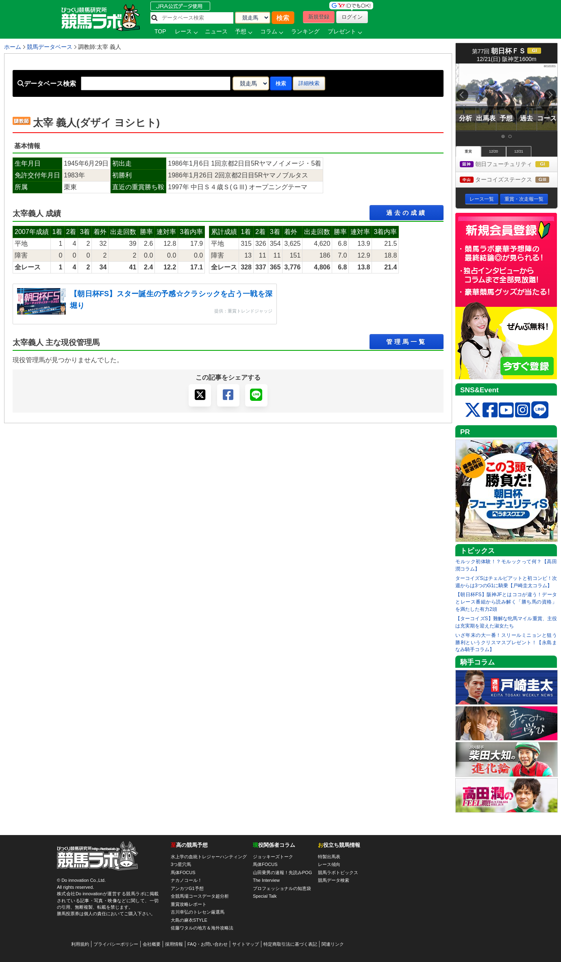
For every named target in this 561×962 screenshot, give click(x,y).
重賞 (468, 151)
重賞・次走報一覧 (524, 199)
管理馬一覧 (406, 341)
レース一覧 (482, 199)
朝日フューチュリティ (508, 164)
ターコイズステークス (508, 180)
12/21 (518, 151)
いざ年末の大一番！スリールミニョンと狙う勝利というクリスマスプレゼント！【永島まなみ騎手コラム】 (506, 642)
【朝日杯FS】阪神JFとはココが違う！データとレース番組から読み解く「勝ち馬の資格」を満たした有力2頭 (506, 602)
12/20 (493, 151)
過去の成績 (406, 212)
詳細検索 (309, 83)
